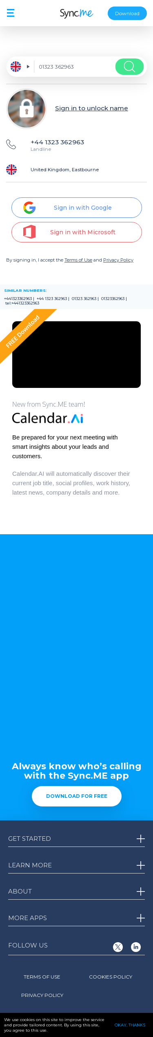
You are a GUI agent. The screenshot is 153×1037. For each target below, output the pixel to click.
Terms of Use (78, 260)
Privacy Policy (118, 260)
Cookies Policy (110, 977)
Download (127, 13)
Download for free (76, 796)
